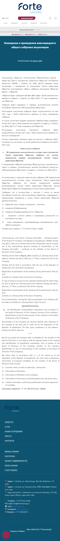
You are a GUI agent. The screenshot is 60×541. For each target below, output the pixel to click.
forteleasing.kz (18, 506)
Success (24, 23)
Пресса (8, 436)
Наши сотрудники (13, 431)
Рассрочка (10, 456)
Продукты (14, 23)
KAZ (7, 18)
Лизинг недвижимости (16, 461)
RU (3, 18)
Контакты (43, 23)
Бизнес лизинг (12, 451)
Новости (34, 23)
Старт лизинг (11, 470)
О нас (5, 23)
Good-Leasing (11, 465)
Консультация (27, 19)
